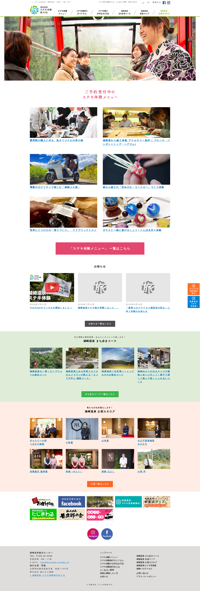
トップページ (106, 553)
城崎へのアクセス (144, 569)
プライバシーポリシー (146, 577)
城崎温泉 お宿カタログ (146, 562)
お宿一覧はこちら (100, 484)
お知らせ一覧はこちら (100, 324)
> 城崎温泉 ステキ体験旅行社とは (47, 575)
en (148, 2)
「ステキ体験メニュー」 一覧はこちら (100, 248)
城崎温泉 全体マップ (145, 559)
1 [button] (173, 75)
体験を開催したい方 (109, 573)
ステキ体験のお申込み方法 (112, 564)
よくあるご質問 (121, 2)
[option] (100, 49)
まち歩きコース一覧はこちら (100, 394)
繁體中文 (157, 2)
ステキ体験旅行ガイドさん (112, 560)
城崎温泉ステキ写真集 (146, 566)
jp (143, 3)
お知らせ (104, 577)
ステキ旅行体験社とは (106, 2)
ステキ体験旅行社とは (110, 567)
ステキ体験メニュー (109, 557)
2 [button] (176, 75)
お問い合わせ (132, 2)
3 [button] (178, 75)
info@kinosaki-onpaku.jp (54, 562)
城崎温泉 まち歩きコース (147, 556)
